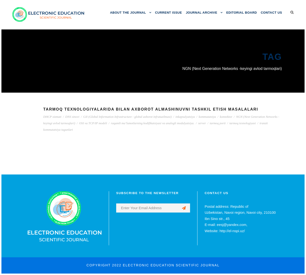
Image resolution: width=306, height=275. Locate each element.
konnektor (226, 116)
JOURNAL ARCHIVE (201, 12)
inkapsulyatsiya (185, 116)
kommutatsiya (207, 116)
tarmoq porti (218, 123)
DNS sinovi (72, 116)
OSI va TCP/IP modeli (93, 123)
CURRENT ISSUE (168, 12)
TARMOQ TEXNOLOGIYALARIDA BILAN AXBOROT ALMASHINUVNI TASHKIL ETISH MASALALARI (150, 109)
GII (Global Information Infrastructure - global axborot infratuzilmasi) (127, 116)
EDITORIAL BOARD (241, 12)
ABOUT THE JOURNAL (128, 12)
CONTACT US (271, 12)
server (202, 123)
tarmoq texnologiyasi (243, 123)
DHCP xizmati (52, 116)
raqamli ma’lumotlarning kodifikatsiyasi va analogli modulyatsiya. (152, 123)
